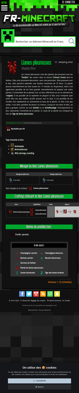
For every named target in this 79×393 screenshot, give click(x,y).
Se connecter (68, 2)
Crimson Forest (59, 77)
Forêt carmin (22, 234)
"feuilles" (25, 77)
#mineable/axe (21, 149)
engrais (10, 95)
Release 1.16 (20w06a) (60, 282)
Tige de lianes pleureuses (22, 114)
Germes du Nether (28, 263)
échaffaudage (50, 107)
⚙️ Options (39, 387)
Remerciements (55, 300)
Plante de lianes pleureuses (21, 212)
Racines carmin (26, 258)
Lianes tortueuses (27, 272)
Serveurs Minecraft (44, 310)
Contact (67, 300)
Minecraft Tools (33, 310)
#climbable (19, 146)
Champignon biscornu (54, 253)
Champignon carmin (28, 253)
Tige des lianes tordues (54, 272)
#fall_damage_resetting (24, 153)
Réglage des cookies (38, 300)
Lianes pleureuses (40, 188)
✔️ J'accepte (39, 381)
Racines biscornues (53, 258)
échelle (36, 107)
